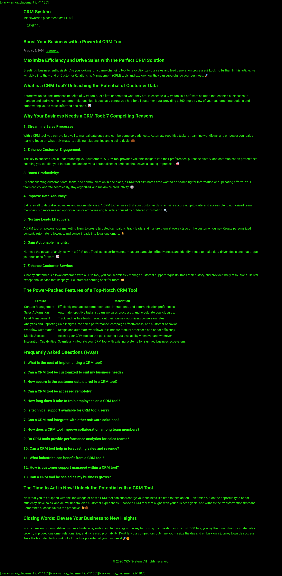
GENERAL (33, 26)
